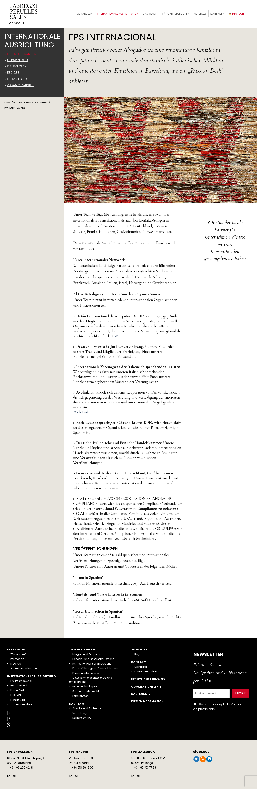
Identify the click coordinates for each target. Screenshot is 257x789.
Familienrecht (81, 694)
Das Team (150, 13)
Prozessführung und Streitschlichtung (95, 667)
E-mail (11, 774)
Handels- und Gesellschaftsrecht (93, 657)
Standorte (140, 665)
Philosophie (17, 657)
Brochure (16, 662)
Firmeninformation (147, 699)
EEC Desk (15, 693)
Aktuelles (200, 13)
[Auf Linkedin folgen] (209, 758)
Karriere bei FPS (81, 716)
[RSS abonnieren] (203, 758)
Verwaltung (79, 711)
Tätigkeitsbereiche (176, 13)
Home (7, 101)
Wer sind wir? (18, 652)
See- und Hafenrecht (85, 689)
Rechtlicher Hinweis (148, 678)
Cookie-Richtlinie (146, 685)
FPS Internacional (22, 52)
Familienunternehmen (86, 671)
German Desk (17, 58)
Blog (137, 652)
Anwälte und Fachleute (86, 707)
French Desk (17, 77)
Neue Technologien (84, 685)
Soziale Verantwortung (24, 667)
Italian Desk (16, 65)
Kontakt (217, 13)
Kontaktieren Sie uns (147, 670)
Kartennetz (141, 692)
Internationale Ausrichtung (118, 13)
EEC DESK (14, 71)
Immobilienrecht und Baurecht (91, 662)
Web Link (122, 334)
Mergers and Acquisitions (88, 652)
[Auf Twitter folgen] (196, 758)
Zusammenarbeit (20, 84)
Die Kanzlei (85, 13)
